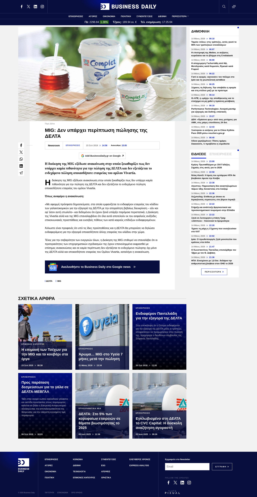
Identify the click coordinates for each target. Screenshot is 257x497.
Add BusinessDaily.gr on (105, 156)
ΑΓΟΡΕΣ (93, 16)
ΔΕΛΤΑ (49, 281)
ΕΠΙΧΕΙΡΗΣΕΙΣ (76, 16)
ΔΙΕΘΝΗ (162, 16)
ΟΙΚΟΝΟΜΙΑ (109, 16)
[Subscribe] (220, 467)
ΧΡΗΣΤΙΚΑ (106, 477)
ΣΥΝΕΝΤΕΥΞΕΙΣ (145, 16)
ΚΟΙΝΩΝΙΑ (78, 459)
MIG (59, 281)
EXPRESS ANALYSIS (139, 465)
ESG (103, 465)
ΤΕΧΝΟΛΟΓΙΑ (79, 471)
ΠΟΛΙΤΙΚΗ (126, 16)
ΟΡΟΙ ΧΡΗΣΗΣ (76, 493)
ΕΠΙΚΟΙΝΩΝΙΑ (62, 493)
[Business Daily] (23, 471)
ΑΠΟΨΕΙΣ (105, 471)
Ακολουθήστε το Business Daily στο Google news (92, 267)
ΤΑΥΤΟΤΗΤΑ (49, 493)
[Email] (187, 466)
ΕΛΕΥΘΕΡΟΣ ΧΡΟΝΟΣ (139, 459)
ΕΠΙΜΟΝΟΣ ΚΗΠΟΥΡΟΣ (84, 477)
